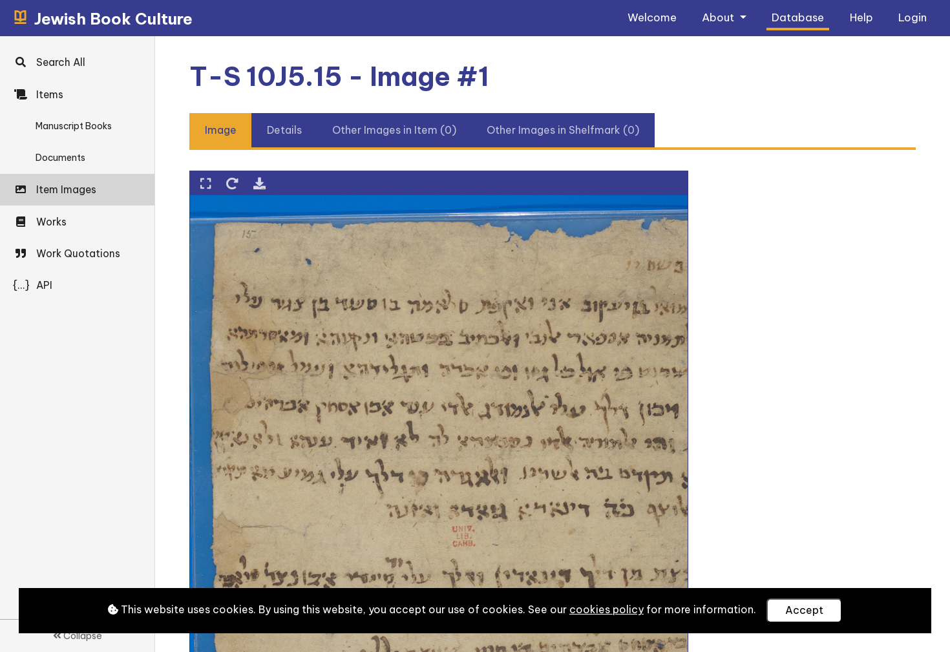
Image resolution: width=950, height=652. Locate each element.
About (719, 17)
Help (861, 17)
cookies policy (606, 609)
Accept (804, 610)
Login (912, 17)
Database (798, 17)
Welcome (652, 17)
